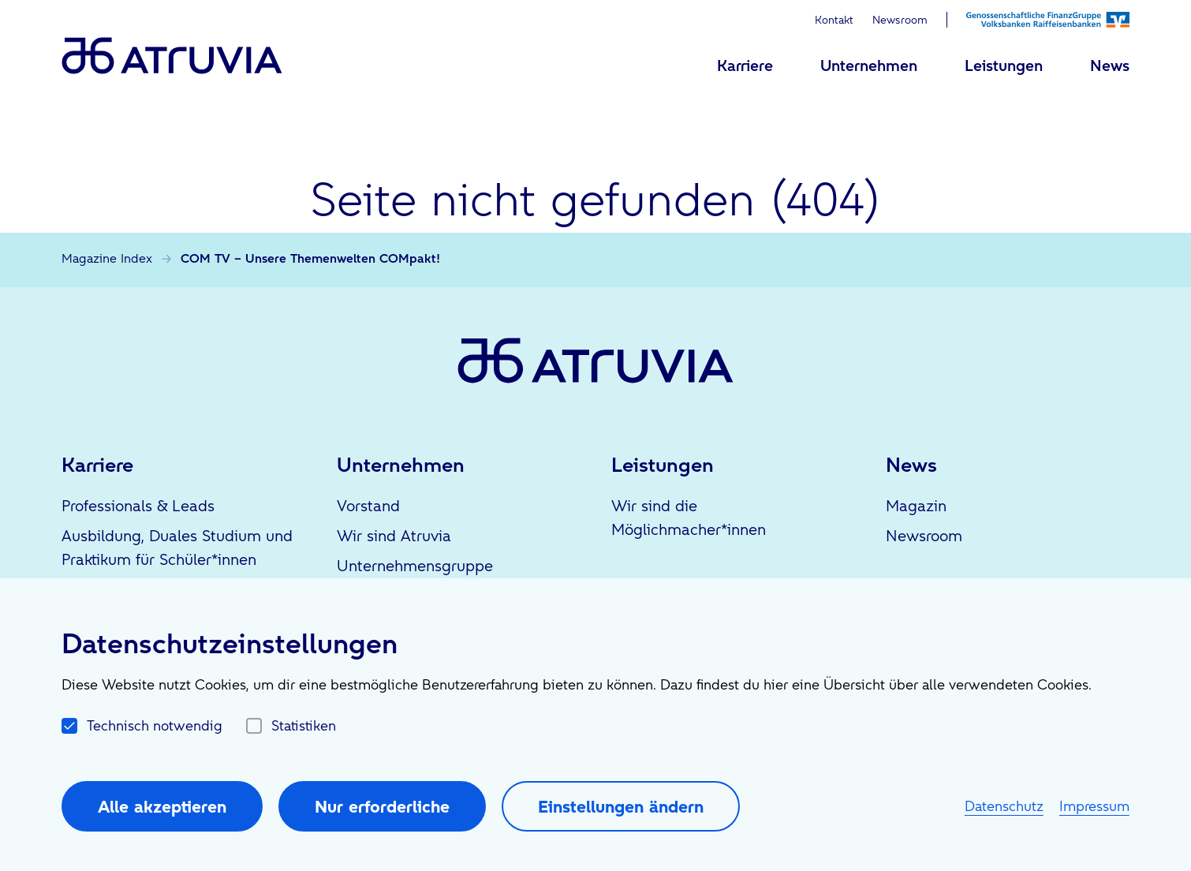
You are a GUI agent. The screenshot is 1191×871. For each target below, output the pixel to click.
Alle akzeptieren (162, 806)
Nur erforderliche (382, 806)
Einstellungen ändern (621, 806)
